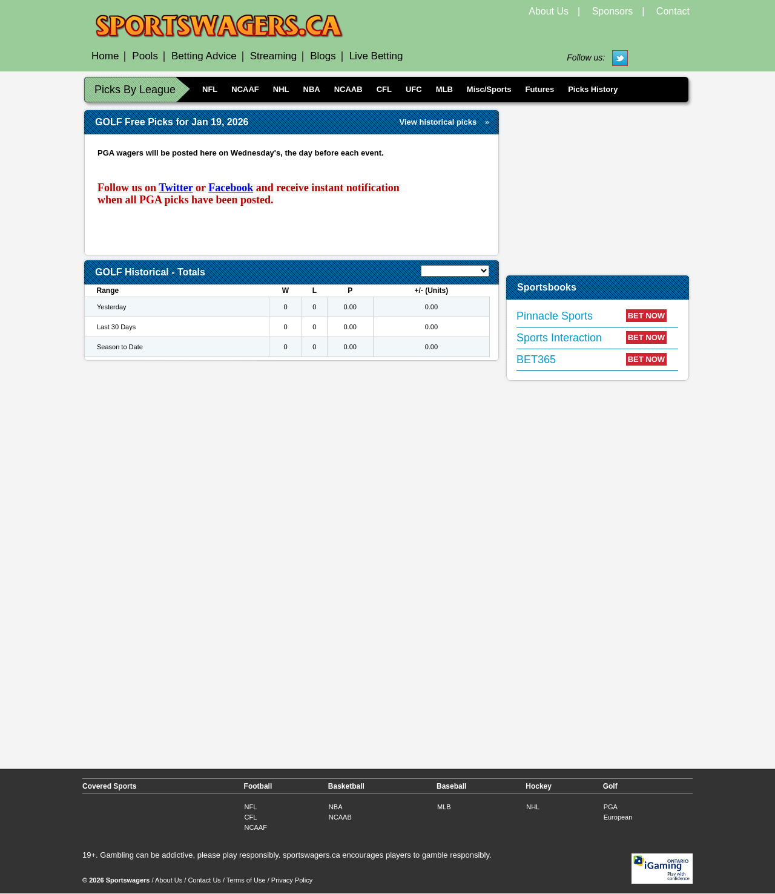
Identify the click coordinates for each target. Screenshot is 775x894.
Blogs (323, 56)
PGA (611, 806)
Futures (539, 89)
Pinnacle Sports (554, 316)
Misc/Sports (489, 89)
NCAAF (245, 89)
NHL (281, 89)
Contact (673, 11)
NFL (209, 89)
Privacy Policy (291, 880)
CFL (384, 89)
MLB (444, 89)
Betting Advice (204, 56)
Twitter (176, 188)
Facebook (230, 188)
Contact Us (204, 880)
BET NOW (646, 315)
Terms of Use (246, 880)
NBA (311, 89)
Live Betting (376, 56)
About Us (549, 11)
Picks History (593, 89)
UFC (414, 89)
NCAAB (348, 89)
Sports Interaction (559, 338)
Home (105, 56)
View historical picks (438, 122)
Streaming (273, 56)
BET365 (536, 359)
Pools (145, 56)
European (618, 817)
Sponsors (612, 11)
